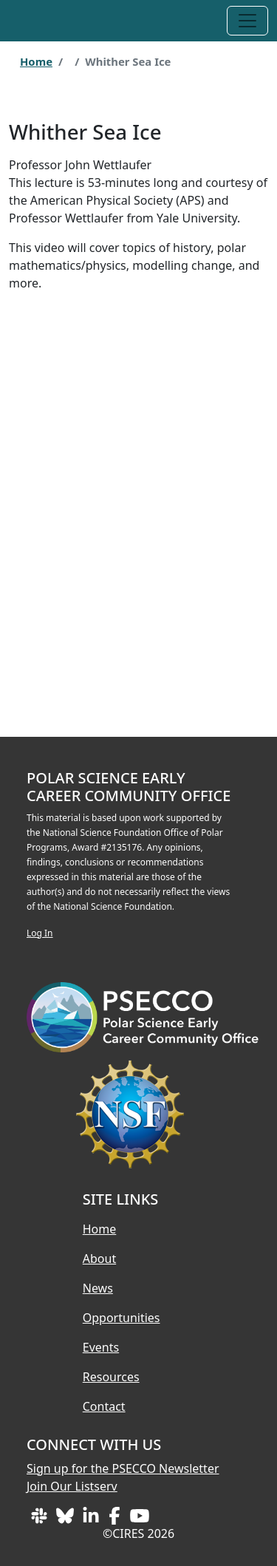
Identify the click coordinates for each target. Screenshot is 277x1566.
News (98, 1288)
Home (36, 61)
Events (101, 1347)
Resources (111, 1377)
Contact (104, 1406)
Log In (40, 933)
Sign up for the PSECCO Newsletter (123, 1468)
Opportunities (121, 1318)
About (99, 1258)
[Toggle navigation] (247, 20)
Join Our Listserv (72, 1486)
